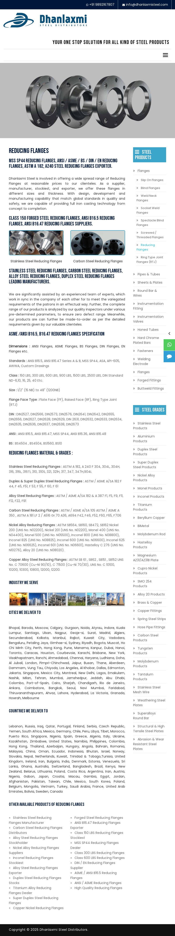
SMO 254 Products (142, 583)
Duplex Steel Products (145, 451)
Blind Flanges (150, 188)
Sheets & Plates (150, 282)
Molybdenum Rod (151, 534)
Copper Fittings (150, 610)
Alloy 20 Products (151, 594)
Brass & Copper (150, 602)
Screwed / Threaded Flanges (150, 234)
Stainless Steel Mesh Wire (146, 689)
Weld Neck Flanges (146, 198)
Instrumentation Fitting (148, 306)
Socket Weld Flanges (148, 210)
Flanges (144, 170)
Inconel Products (151, 496)
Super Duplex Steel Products (145, 464)
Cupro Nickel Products (145, 570)
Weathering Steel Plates (149, 702)
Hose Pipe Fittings (151, 627)
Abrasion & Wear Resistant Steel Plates (148, 744)
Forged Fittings (149, 380)
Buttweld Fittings (151, 388)
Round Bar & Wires (145, 293)
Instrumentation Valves (148, 319)
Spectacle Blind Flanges (150, 222)
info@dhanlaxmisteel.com (147, 4)
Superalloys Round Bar (144, 715)
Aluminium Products (144, 438)
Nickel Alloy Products (144, 477)
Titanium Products (142, 507)
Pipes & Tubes (149, 274)
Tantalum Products (143, 676)
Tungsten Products (143, 650)
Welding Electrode (141, 361)
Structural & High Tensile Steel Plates (149, 728)
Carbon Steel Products (145, 637)
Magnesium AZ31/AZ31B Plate (146, 557)
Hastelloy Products (142, 544)
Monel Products (150, 488)
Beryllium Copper (151, 517)
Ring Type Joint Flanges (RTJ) (149, 259)
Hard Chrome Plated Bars (146, 340)
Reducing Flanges (145, 247)
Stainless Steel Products (146, 425)
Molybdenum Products (146, 663)
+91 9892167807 (101, 4)
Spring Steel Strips (152, 619)
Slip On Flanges (152, 180)
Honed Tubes (148, 329)
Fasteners (145, 351)
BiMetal (143, 526)
